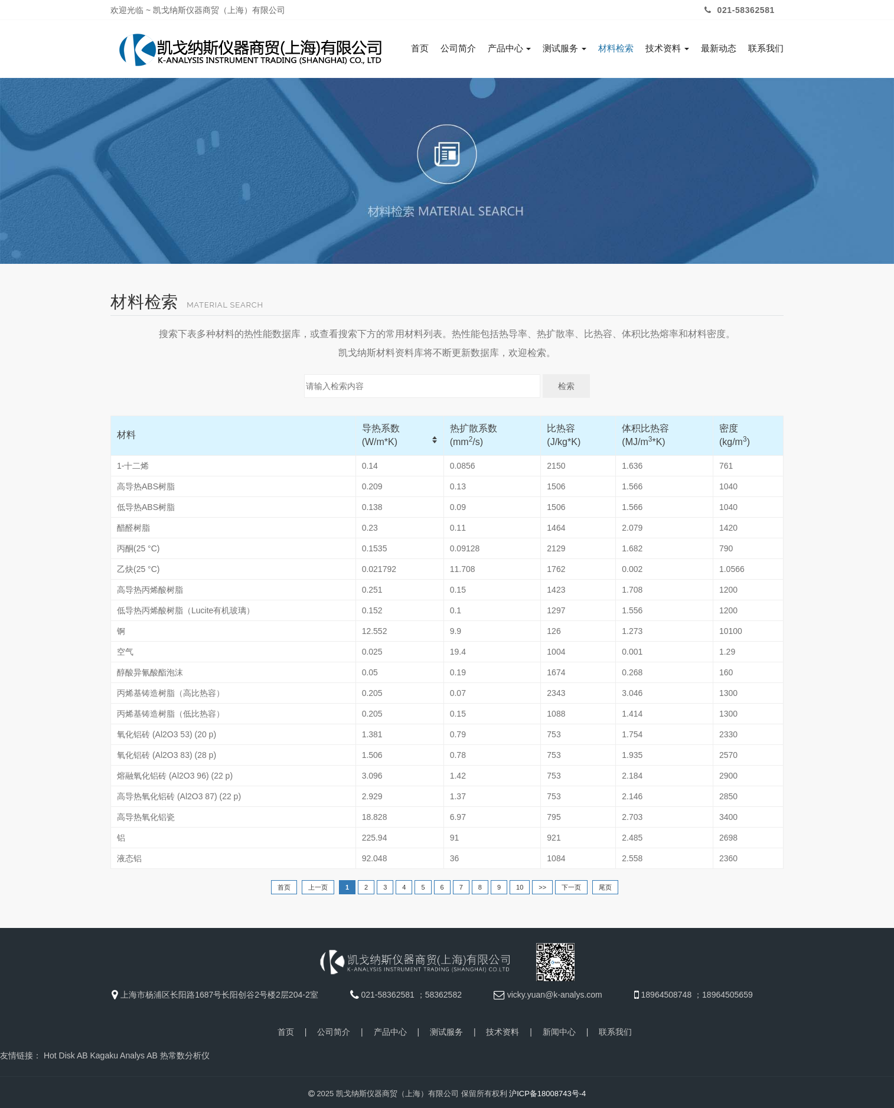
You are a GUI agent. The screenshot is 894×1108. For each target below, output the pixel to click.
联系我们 (766, 48)
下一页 (571, 884)
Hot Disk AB (66, 1052)
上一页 (318, 884)
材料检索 (616, 48)
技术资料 (667, 48)
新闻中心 (559, 1029)
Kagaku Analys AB (123, 1052)
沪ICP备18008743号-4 (547, 1090)
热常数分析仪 (185, 1052)
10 (519, 884)
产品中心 (509, 48)
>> (542, 884)
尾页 (605, 884)
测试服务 (564, 48)
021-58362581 (738, 10)
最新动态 (718, 48)
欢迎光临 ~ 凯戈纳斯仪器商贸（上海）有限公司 (197, 10)
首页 (420, 48)
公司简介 (458, 48)
